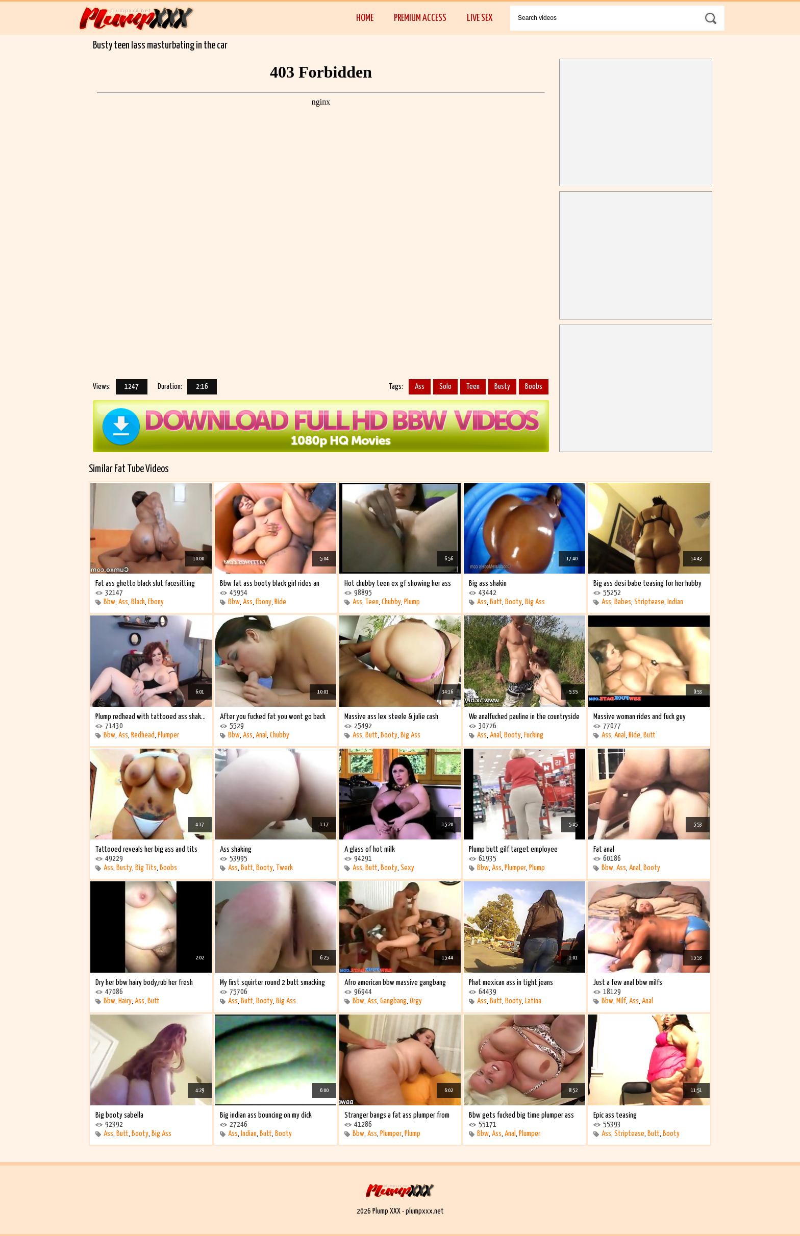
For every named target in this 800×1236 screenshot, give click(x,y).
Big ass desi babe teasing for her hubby (647, 583)
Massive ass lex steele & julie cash (391, 717)
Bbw (109, 602)
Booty (513, 602)
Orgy (416, 1001)
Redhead (143, 735)
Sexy (407, 868)
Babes (622, 602)
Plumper (168, 735)
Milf (621, 1001)
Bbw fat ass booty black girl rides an (269, 583)
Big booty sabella (119, 1115)
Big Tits (146, 868)
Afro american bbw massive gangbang (395, 982)
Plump (412, 602)
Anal (261, 735)
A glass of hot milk (369, 849)
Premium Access (420, 18)
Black (138, 602)
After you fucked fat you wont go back (273, 717)
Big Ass (535, 602)
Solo (445, 386)
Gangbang (393, 1001)
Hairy (125, 1001)
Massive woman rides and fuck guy (639, 717)
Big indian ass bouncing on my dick (266, 1115)
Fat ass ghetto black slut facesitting (145, 583)
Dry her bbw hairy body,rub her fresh (144, 982)
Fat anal (603, 849)
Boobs (533, 386)
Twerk (284, 868)
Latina (533, 1001)
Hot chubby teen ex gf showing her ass (397, 583)
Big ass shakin (488, 583)
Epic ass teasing (615, 1115)
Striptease (649, 602)
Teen (473, 386)
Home (364, 18)
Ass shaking (236, 849)
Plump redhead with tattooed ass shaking (151, 717)
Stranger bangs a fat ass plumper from (396, 1115)
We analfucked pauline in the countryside (524, 717)
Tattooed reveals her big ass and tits (146, 849)
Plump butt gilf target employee (513, 849)
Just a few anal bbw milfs (627, 982)
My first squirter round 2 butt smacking (272, 982)
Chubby (391, 602)
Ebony (156, 602)
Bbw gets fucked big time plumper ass (521, 1115)
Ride (280, 602)
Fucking (533, 735)
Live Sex (479, 18)
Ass (419, 386)
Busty (502, 386)
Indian (675, 602)
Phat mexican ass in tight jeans (511, 982)
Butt (496, 602)
